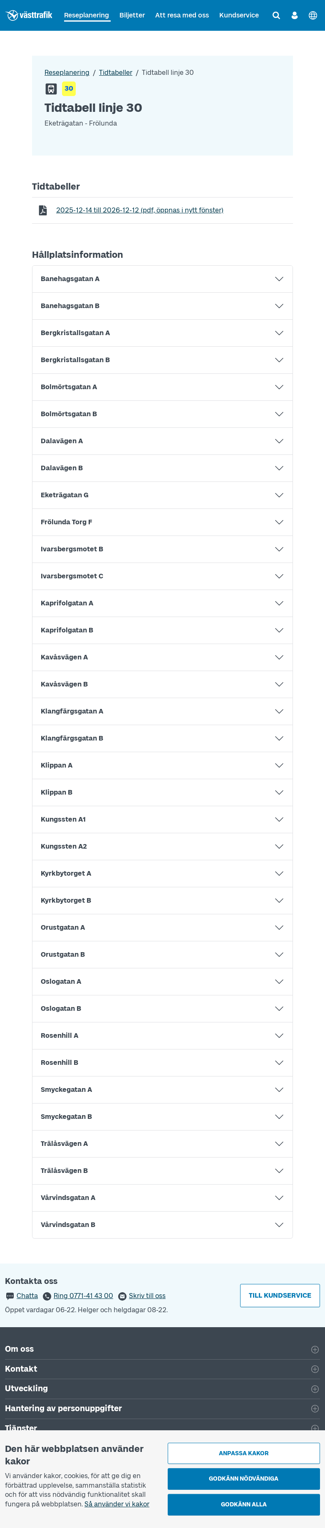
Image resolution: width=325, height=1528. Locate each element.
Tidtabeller (115, 73)
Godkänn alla (244, 1504)
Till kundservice (280, 1295)
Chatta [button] (27, 1296)
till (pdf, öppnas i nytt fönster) (139, 210)
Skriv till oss (147, 1296)
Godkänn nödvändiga (243, 1478)
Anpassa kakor (243, 1453)
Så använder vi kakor (116, 1504)
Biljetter (132, 15)
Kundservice (239, 15)
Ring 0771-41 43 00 (83, 1296)
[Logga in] (295, 15)
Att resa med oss (182, 15)
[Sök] (276, 15)
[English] (313, 15)
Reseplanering (86, 15)
